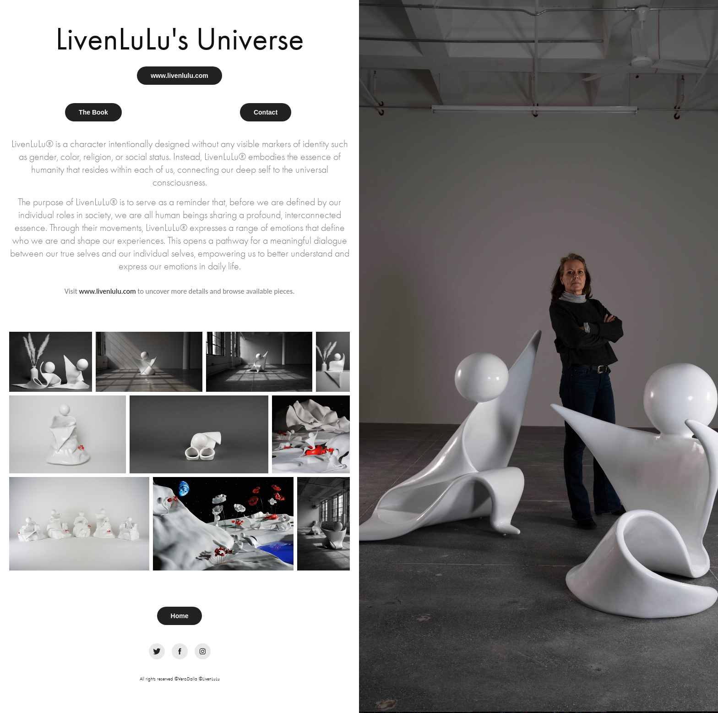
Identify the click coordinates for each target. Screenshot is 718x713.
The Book (93, 112)
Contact (265, 112)
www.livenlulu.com (179, 75)
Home (180, 616)
